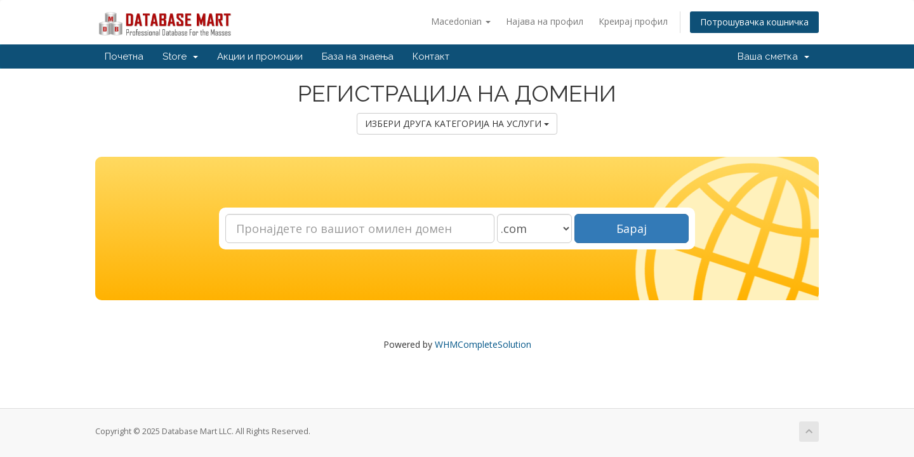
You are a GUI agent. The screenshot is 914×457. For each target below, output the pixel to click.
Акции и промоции (260, 56)
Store (180, 56)
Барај (631, 228)
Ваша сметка (773, 56)
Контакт (431, 56)
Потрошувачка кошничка (754, 22)
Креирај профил (633, 21)
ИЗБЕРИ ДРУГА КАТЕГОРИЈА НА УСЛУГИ (457, 123)
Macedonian (461, 21)
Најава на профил (544, 21)
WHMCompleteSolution (483, 344)
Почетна (124, 56)
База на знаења (358, 56)
